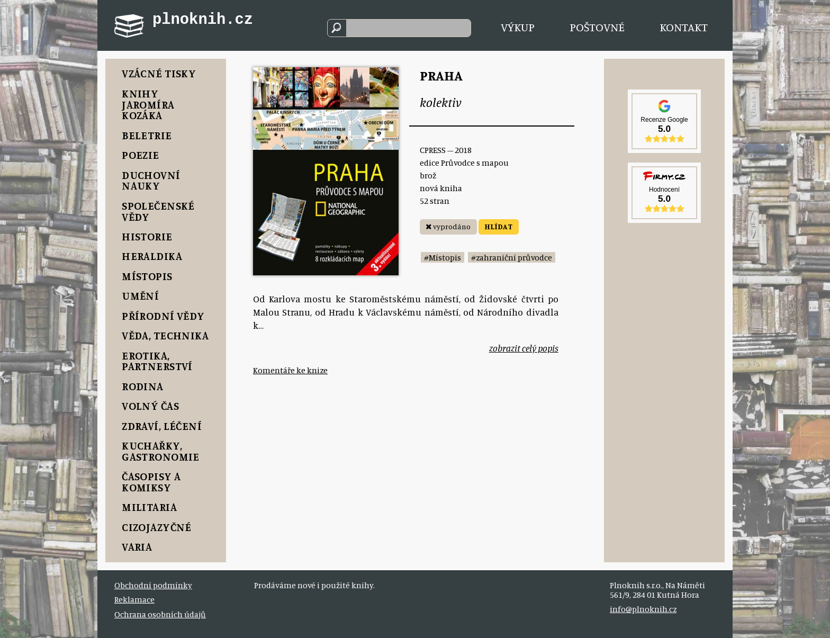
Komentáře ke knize (290, 370)
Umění (140, 295)
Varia (137, 546)
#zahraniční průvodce (511, 257)
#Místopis (442, 257)
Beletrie (147, 135)
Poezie (140, 154)
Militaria (149, 507)
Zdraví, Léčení (162, 426)
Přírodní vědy (163, 315)
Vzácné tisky (159, 73)
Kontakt (684, 27)
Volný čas (150, 405)
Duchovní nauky (151, 180)
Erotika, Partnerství (157, 361)
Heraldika (152, 256)
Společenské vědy (158, 211)
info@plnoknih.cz (643, 609)
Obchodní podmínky (153, 585)
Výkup (518, 27)
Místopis (147, 276)
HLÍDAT (498, 226)
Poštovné (597, 27)
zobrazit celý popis (523, 348)
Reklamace (134, 599)
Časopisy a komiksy (151, 482)
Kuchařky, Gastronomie (161, 451)
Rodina (143, 386)
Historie (147, 236)
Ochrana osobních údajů (160, 614)
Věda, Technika (165, 335)
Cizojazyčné (157, 527)
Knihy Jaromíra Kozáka (148, 104)
